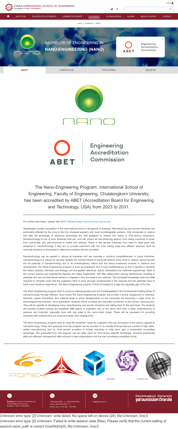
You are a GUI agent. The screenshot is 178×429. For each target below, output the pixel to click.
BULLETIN (151, 70)
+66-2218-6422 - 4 (58, 402)
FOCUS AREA (108, 70)
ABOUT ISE (21, 16)
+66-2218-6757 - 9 (63, 404)
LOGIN (170, 3)
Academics (89, 23)
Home (80, 23)
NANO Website (68, 221)
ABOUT (24, 70)
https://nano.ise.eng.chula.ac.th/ (93, 221)
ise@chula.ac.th (99, 402)
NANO (98, 23)
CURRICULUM (66, 70)
